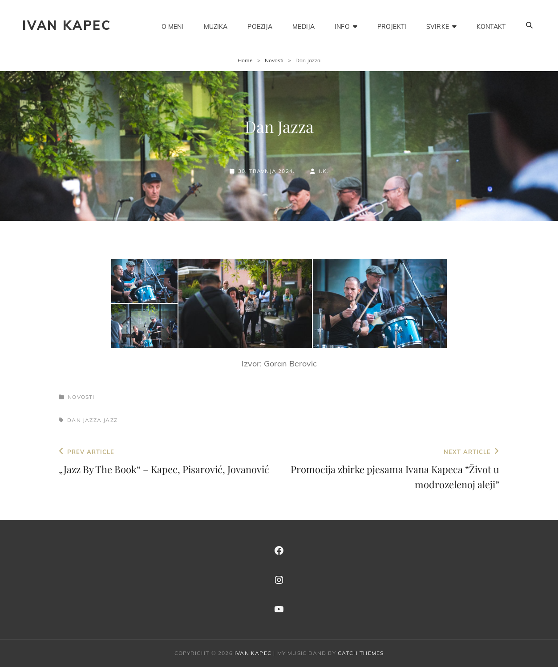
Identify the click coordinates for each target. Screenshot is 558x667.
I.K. (324, 171)
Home (245, 60)
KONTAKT (491, 25)
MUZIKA (216, 25)
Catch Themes (361, 653)
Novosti (274, 60)
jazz (110, 420)
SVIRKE (437, 25)
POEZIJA (259, 25)
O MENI (173, 25)
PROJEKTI (391, 25)
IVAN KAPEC (66, 25)
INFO (342, 25)
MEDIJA (303, 25)
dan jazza (84, 420)
